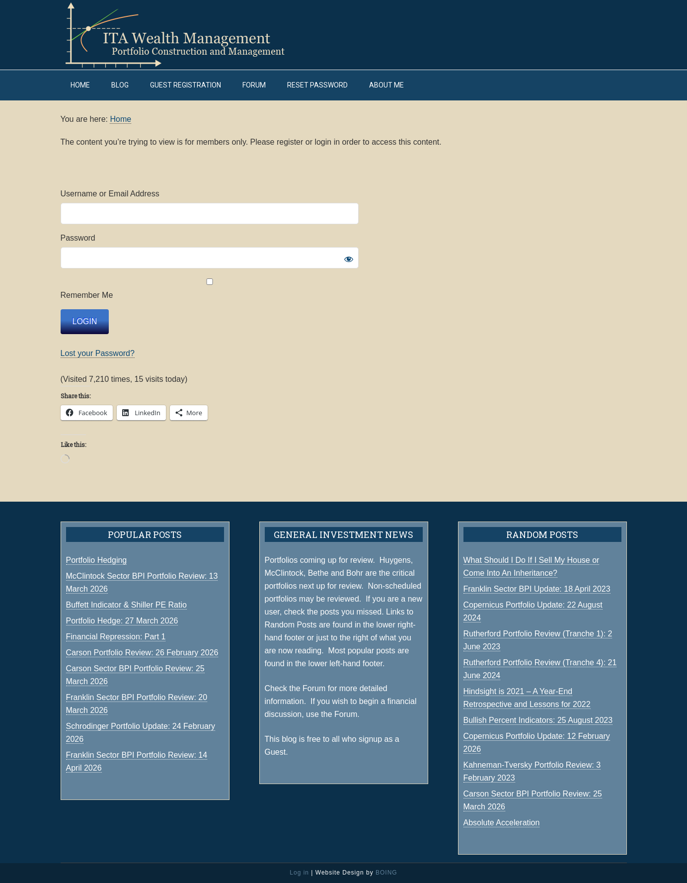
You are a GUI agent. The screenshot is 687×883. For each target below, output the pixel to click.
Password (78, 238)
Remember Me (210, 288)
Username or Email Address (110, 193)
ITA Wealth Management (185, 35)
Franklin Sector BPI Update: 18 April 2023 (537, 589)
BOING (386, 872)
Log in (299, 872)
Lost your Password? (98, 353)
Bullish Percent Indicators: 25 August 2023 (538, 720)
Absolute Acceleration (501, 822)
